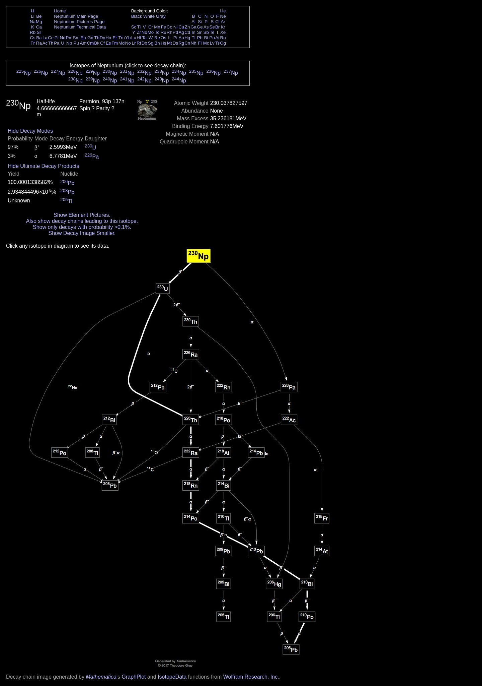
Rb (32, 32)
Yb (128, 37)
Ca (39, 26)
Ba (39, 37)
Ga (193, 26)
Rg (181, 43)
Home (60, 10)
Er (114, 37)
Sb (206, 32)
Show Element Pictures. (82, 215)
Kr (223, 26)
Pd (175, 32)
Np (69, 43)
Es (108, 43)
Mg (39, 21)
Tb (96, 37)
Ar (223, 21)
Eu (83, 37)
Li (32, 16)
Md (121, 43)
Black (136, 16)
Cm (90, 43)
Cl (217, 21)
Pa (56, 43)
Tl (193, 37)
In (193, 32)
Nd (63, 37)
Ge (200, 26)
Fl (200, 43)
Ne (223, 16)
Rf (139, 43)
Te (212, 32)
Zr (139, 32)
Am (83, 43)
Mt (169, 43)
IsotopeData (172, 677)
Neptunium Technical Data (80, 26)
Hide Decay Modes (30, 131)
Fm (114, 43)
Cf (102, 43)
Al (193, 21)
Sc (134, 26)
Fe (163, 26)
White (149, 16)
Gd (90, 37)
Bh (157, 43)
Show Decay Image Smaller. (81, 233)
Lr (134, 43)
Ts (217, 43)
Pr (57, 37)
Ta (144, 37)
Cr (150, 26)
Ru (163, 32)
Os (163, 37)
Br (217, 26)
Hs (163, 43)
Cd (187, 32)
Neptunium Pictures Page (79, 21)
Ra (39, 43)
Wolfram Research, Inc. (251, 677)
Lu (133, 37)
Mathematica (101, 677)
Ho (108, 37)
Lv (212, 43)
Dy (102, 37)
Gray (161, 16)
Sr (39, 32)
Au (181, 37)
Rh (169, 32)
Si (200, 21)
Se (212, 26)
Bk (96, 43)
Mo (151, 32)
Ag (181, 32)
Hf (139, 37)
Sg (150, 43)
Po (212, 37)
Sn (200, 32)
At (217, 37)
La (45, 37)
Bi (206, 37)
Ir (169, 37)
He (223, 10)
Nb (144, 32)
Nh (193, 43)
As (206, 26)
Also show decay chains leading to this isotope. (82, 221)
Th (51, 43)
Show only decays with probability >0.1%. (82, 227)
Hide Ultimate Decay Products (43, 166)
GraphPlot (134, 677)
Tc (157, 32)
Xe (223, 32)
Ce (51, 37)
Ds (175, 43)
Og (223, 43)
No (128, 43)
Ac (45, 43)
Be (39, 16)
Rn (223, 37)
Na (32, 21)
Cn (187, 43)
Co (169, 26)
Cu (181, 26)
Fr (32, 43)
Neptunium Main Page (76, 16)
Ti (139, 26)
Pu (76, 43)
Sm (76, 37)
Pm (69, 37)
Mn (157, 26)
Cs (32, 37)
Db (144, 43)
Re (157, 37)
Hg (187, 37)
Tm (121, 37)
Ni (175, 26)
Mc (206, 43)
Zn (187, 26)
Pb (200, 37)
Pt (175, 37)
